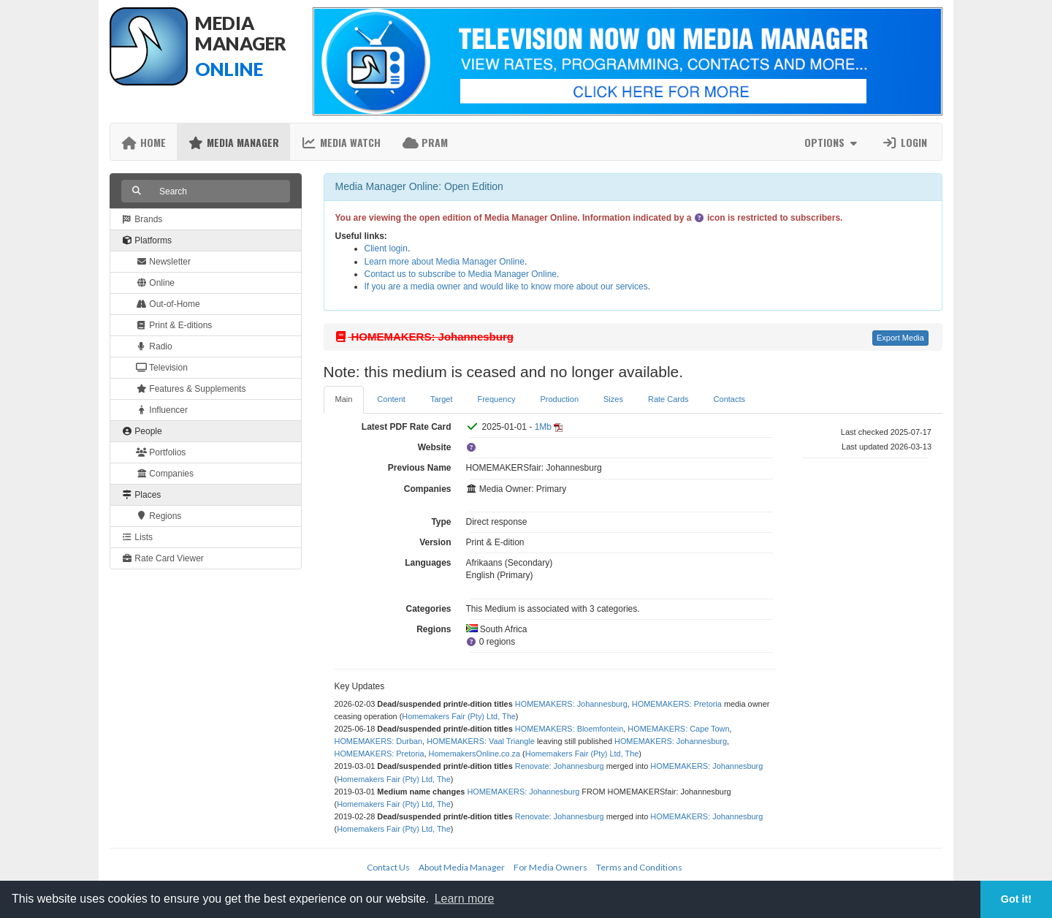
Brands (141, 219)
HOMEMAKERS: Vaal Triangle (481, 741)
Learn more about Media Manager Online (445, 262)
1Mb (543, 427)
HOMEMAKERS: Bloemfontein (569, 728)
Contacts (729, 399)
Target (441, 399)
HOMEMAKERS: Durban (379, 741)
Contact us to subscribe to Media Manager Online (461, 274)
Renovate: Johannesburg (559, 766)
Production (559, 399)
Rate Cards (668, 399)
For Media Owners (550, 867)
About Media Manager (462, 867)
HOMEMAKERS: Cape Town (678, 728)
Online (155, 283)
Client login (386, 248)
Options (832, 142)
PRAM (425, 142)
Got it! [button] (1016, 899)
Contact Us (388, 867)
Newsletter (163, 262)
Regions (158, 516)
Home (143, 142)
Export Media (900, 337)
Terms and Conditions (639, 867)
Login (904, 142)
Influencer (162, 410)
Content (391, 399)
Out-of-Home (168, 304)
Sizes (613, 399)
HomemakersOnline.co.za (474, 753)
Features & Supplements (190, 389)
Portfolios (161, 452)
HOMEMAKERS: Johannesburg (571, 703)
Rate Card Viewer (162, 558)
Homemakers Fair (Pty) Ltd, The (459, 716)
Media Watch (341, 142)
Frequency (496, 399)
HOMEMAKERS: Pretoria (677, 703)
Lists (137, 537)
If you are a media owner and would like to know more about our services (506, 286)
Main (344, 399)
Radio (154, 346)
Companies (165, 474)
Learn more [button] (465, 898)
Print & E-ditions (174, 325)
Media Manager (233, 142)
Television (162, 368)
